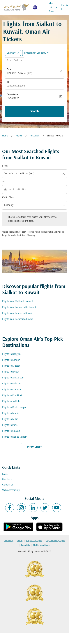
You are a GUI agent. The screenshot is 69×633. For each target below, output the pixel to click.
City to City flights (34, 541)
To (8, 82)
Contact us (7, 484)
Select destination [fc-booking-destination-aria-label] (16, 85)
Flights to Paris (9, 425)
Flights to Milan (10, 419)
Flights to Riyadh (10, 371)
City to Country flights (55, 541)
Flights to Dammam (12, 389)
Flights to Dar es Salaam (14, 437)
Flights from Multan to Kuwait (17, 301)
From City (25, 545)
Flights (18, 135)
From (9, 69)
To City (20, 541)
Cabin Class (8, 197)
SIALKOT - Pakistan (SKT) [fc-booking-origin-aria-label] (19, 73)
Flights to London (11, 360)
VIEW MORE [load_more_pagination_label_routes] (34, 447)
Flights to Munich (11, 413)
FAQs (5, 474)
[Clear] (61, 71)
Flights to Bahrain (11, 383)
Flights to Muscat (11, 366)
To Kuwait (35, 135)
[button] (36, 53)
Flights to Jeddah (11, 401)
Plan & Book (54, 7)
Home (5, 135)
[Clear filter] (63, 174)
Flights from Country (42, 545)
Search (34, 111)
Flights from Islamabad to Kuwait (19, 307)
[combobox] (34, 174)
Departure (12, 94)
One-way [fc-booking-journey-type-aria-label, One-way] (11, 53)
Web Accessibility (11, 490)
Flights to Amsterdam (13, 377)
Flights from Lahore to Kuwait (17, 313)
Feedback (7, 479)
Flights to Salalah (11, 431)
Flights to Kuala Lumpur (14, 407)
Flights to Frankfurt (12, 395)
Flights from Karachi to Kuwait (17, 319)
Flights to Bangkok (11, 354)
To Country (8, 541)
